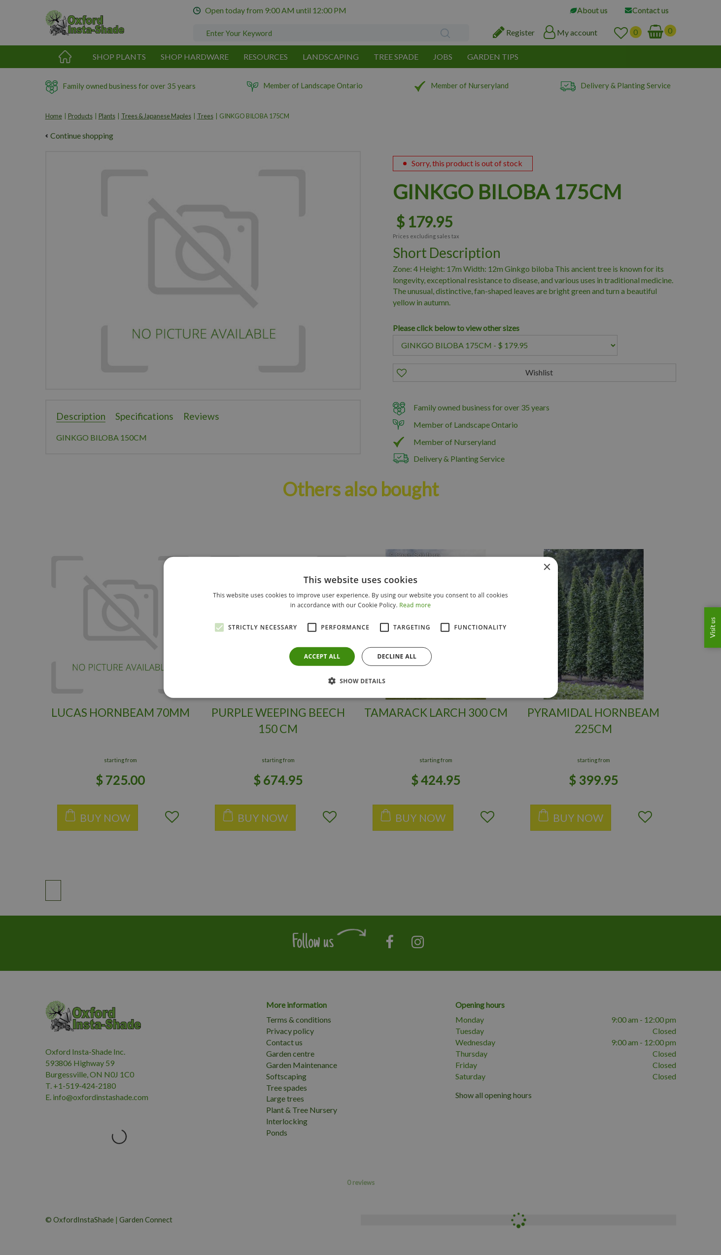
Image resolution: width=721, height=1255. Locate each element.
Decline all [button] (396, 656)
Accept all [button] (322, 656)
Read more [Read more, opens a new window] (415, 605)
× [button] (546, 567)
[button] (361, 681)
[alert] (360, 627)
